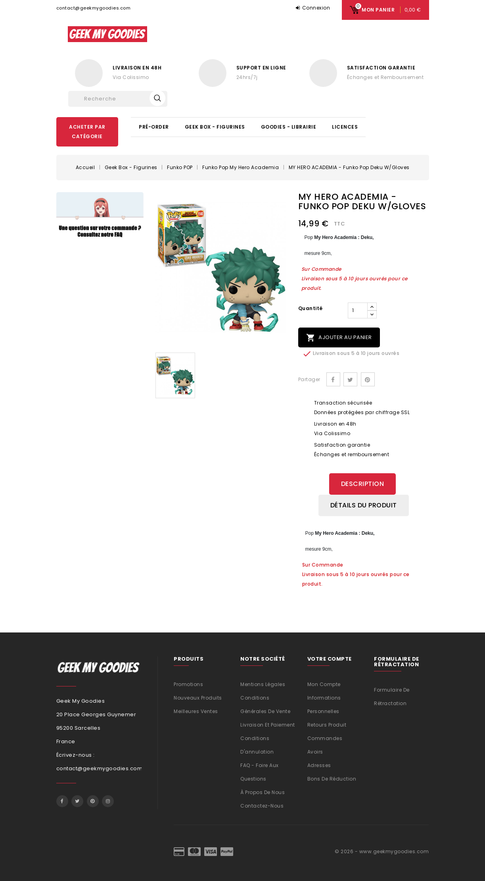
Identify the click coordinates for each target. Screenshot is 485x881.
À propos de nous (262, 791)
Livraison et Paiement (267, 724)
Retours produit (327, 724)
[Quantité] (358, 310)
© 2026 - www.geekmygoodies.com (382, 851)
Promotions (188, 684)
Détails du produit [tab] (363, 505)
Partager (333, 379)
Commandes (325, 737)
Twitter (77, 801)
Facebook (62, 801)
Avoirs (315, 751)
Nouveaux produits (198, 697)
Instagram (108, 801)
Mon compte (324, 684)
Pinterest (368, 379)
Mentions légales (262, 684)
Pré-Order (154, 126)
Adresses (319, 764)
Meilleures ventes (196, 710)
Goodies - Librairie (288, 126)
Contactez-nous (262, 805)
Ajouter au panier (339, 337)
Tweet (350, 379)
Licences (345, 126)
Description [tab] (362, 483)
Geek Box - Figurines (215, 126)
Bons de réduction (332, 778)
